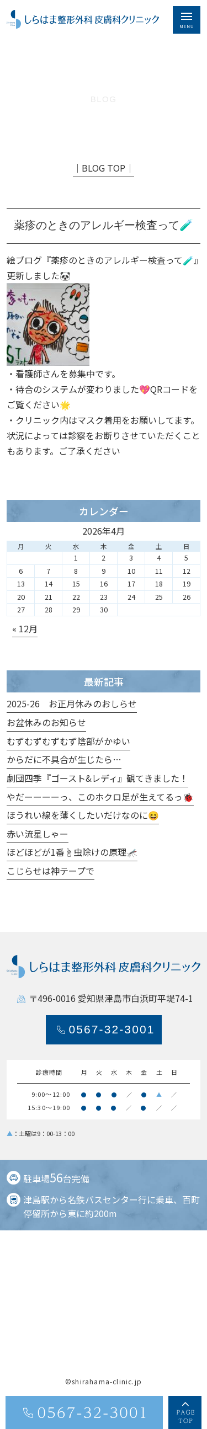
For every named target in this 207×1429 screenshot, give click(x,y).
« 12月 (25, 629)
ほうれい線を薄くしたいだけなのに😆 (83, 815)
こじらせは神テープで (50, 871)
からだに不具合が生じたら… (64, 759)
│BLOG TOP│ (103, 168)
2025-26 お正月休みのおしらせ (72, 704)
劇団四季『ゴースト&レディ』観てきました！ (97, 778)
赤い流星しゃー (37, 834)
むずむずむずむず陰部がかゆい (68, 741)
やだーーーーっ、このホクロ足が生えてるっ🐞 (100, 797)
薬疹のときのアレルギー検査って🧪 (122, 260)
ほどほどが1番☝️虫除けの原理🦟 (72, 852)
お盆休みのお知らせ (46, 722)
